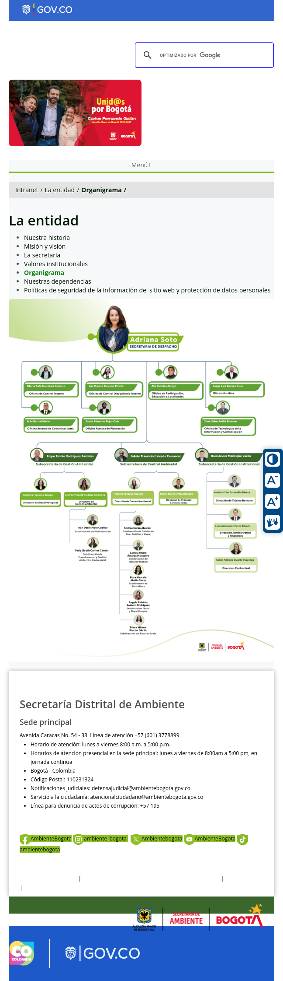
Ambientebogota (156, 838)
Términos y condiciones (48, 878)
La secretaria (42, 255)
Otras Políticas (242, 878)
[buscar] (203, 55)
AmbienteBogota (46, 838)
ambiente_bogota (100, 838)
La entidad (60, 190)
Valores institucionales (56, 264)
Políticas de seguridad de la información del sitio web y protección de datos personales (147, 290)
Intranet (26, 190)
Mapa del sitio (41, 888)
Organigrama (101, 190)
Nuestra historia (47, 237)
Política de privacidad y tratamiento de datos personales (151, 878)
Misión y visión (45, 246)
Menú (141, 165)
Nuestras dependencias (57, 281)
